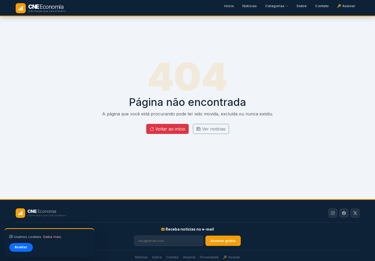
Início (229, 6)
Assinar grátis (223, 240)
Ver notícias (211, 129)
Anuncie (189, 257)
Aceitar (21, 247)
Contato (322, 6)
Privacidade (209, 257)
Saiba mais (52, 237)
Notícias (249, 6)
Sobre (301, 6)
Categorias (276, 6)
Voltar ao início (167, 129)
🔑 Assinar (346, 6)
